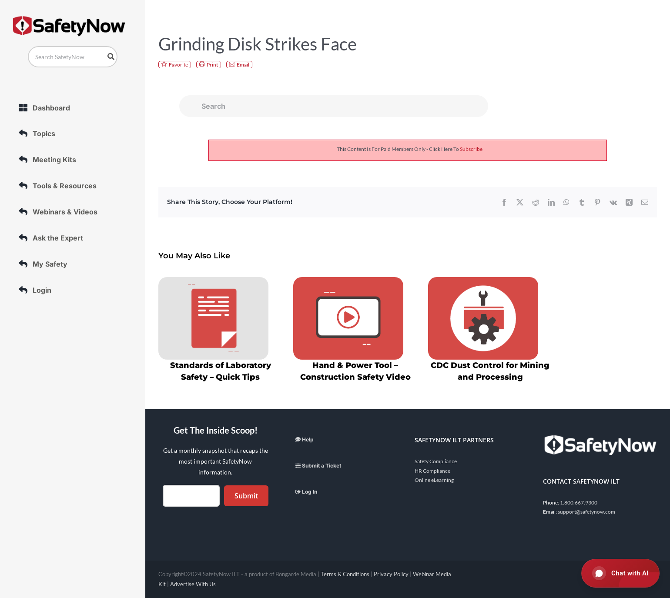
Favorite (178, 64)
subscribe (471, 149)
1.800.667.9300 (578, 502)
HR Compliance (432, 471)
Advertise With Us (193, 584)
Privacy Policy (391, 574)
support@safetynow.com (586, 511)
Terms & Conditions (345, 574)
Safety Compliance (436, 461)
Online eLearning (434, 480)
